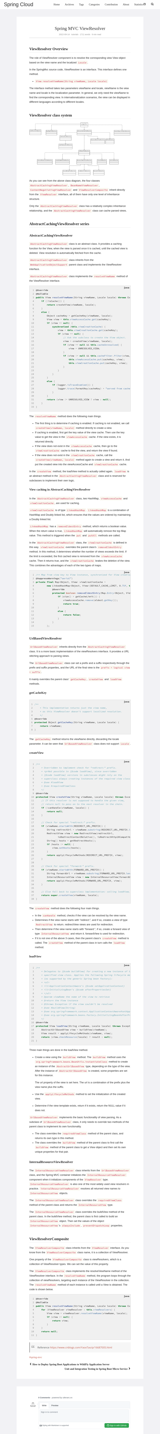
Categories (94, 4)
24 (32, 374)
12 (32, 330)
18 (32, 352)
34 (32, 884)
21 (32, 363)
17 (32, 348)
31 (32, 399)
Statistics (140, 4)
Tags (81, 4)
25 (32, 377)
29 (32, 392)
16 (32, 344)
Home (57, 4)
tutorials (75, 34)
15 (32, 341)
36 (32, 891)
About (126, 4)
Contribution (111, 4)
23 (32, 370)
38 (32, 898)
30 (32, 395)
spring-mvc (36, 1357)
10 (32, 323)
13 (32, 333)
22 (32, 366)
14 (32, 337)
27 (32, 384)
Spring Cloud (18, 4)
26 (32, 381)
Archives (69, 4)
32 (32, 403)
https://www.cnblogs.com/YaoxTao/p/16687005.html (81, 1347)
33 (32, 406)
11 (32, 326)
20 (32, 359)
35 (32, 888)
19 (32, 355)
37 (32, 895)
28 (32, 388)
